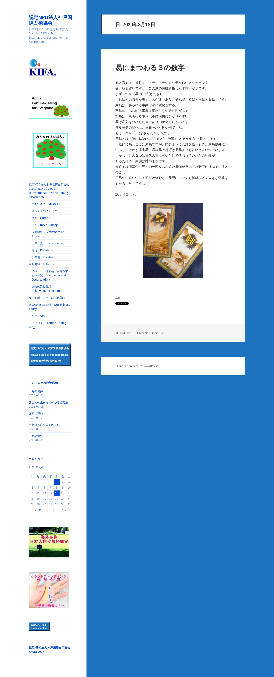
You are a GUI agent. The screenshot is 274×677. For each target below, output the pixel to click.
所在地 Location (43, 257)
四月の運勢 (36, 413)
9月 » (63, 510)
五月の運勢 (36, 391)
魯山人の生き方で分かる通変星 (48, 402)
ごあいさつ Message (46, 204)
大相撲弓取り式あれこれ (44, 425)
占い (157, 333)
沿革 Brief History (44, 225)
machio (144, 333)
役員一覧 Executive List (48, 243)
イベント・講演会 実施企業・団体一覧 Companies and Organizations (51, 275)
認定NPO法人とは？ (44, 211)
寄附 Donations (42, 250)
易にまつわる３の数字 (150, 67)
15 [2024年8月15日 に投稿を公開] (56, 493)
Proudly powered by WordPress (136, 366)
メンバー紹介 (37, 316)
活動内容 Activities (42, 264)
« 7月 (38, 510)
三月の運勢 (36, 436)
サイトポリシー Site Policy (47, 297)
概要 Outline (41, 218)
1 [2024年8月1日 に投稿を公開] (56, 482)
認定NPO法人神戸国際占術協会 (50, 20)
